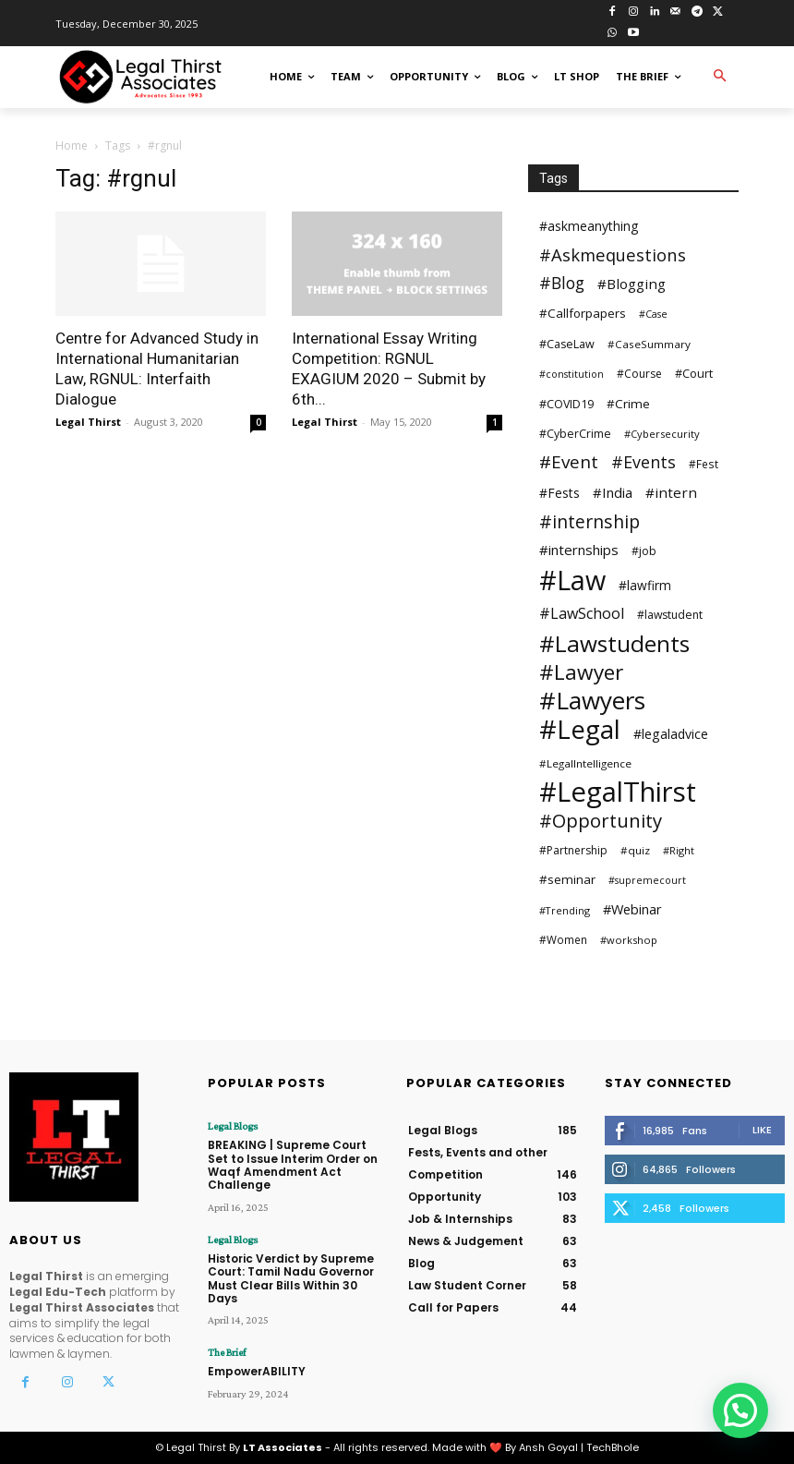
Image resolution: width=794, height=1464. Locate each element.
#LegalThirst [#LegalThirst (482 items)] (617, 792)
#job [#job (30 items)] (644, 551)
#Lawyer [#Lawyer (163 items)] (581, 672)
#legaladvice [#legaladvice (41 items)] (670, 734)
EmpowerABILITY (257, 1371)
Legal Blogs (233, 1125)
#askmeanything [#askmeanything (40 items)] (588, 226)
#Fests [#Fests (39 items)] (559, 493)
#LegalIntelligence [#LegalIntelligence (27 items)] (585, 763)
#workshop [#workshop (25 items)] (628, 940)
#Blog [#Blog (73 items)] (561, 283)
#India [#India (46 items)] (612, 492)
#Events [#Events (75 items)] (643, 462)
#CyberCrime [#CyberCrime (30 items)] (575, 434)
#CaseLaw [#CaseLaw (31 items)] (567, 344)
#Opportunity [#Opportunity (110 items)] (600, 820)
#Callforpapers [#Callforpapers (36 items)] (582, 313)
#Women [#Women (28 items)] (563, 939)
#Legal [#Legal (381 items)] (579, 729)
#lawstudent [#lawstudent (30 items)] (670, 615)
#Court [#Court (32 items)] (694, 373)
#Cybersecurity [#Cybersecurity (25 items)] (662, 434)
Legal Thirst (88, 422)
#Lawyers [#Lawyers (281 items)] (592, 700)
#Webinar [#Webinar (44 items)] (632, 909)
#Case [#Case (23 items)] (653, 314)
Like (762, 1129)
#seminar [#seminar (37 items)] (567, 879)
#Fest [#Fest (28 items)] (703, 463)
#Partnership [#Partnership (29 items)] (573, 850)
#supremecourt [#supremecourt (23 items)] (647, 880)
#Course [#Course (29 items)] (639, 373)
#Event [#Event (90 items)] (568, 462)
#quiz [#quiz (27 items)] (635, 850)
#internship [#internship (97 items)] (589, 521)
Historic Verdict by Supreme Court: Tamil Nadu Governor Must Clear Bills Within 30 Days (291, 1278)
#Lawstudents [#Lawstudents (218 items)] (614, 643)
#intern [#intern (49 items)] (671, 492)
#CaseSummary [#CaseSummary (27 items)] (649, 344)
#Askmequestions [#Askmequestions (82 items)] (612, 254)
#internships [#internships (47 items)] (579, 549)
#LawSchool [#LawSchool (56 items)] (581, 613)
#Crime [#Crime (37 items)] (628, 403)
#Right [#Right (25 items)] (678, 850)
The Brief (227, 1352)
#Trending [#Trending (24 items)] (564, 910)
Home (71, 145)
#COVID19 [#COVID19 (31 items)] (566, 404)
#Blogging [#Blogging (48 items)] (631, 283)
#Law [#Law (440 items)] (572, 579)
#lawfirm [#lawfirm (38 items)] (645, 585)
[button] (720, 77)
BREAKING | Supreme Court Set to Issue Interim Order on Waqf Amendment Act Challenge (293, 1164)
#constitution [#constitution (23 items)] (571, 374)
